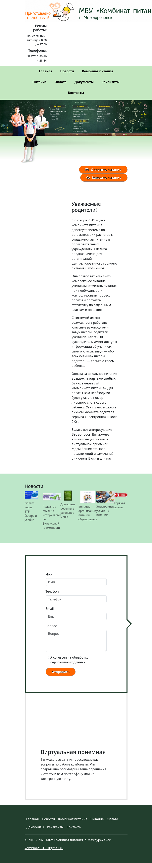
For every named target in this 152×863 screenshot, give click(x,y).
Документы (84, 82)
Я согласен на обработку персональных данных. (69, 659)
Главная (45, 71)
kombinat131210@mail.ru (44, 848)
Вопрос (51, 626)
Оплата (61, 82)
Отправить (60, 672)
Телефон (52, 591)
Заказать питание (103, 177)
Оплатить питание (103, 169)
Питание (39, 82)
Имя (49, 574)
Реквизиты (111, 82)
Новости (67, 71)
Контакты (76, 93)
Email (50, 608)
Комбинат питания (97, 71)
